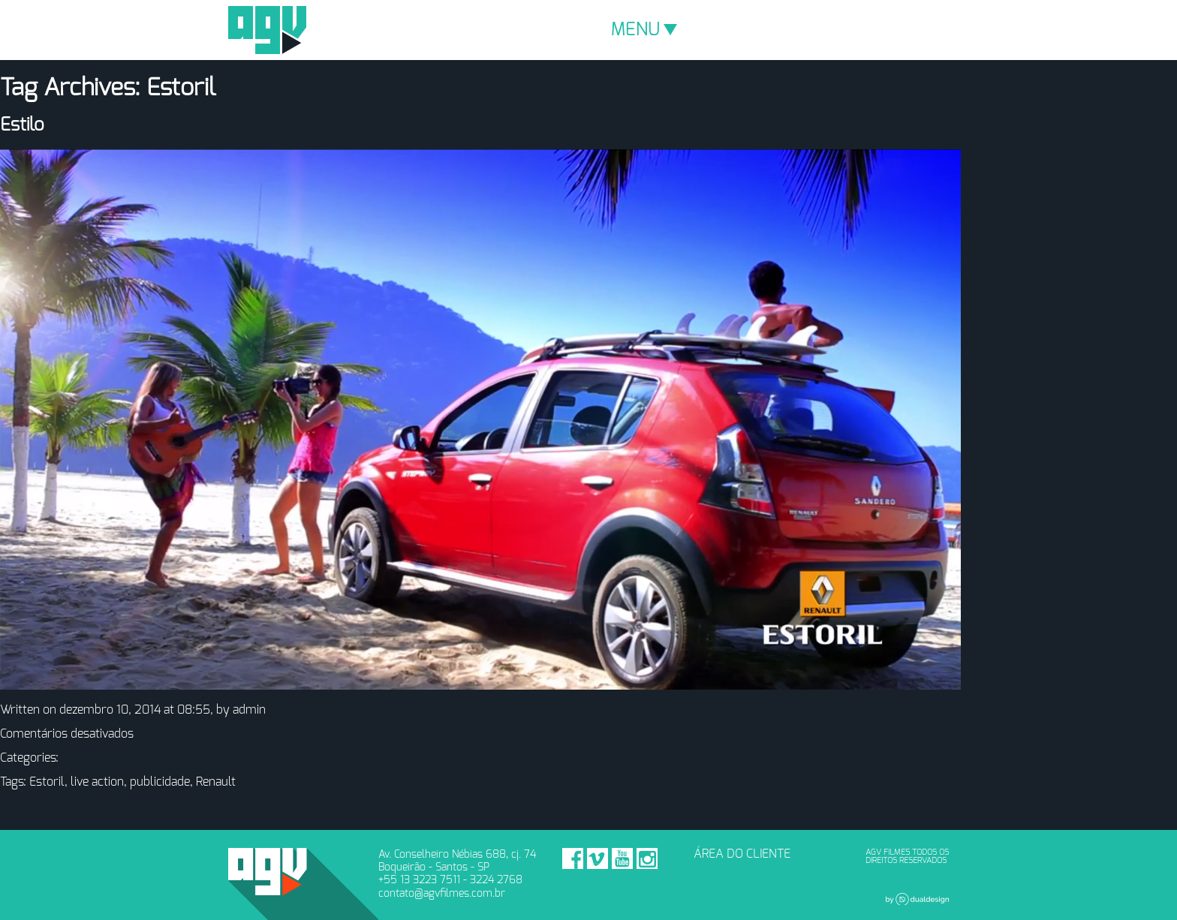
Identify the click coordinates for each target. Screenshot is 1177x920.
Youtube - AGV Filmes (622, 858)
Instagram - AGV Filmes (647, 858)
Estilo (22, 125)
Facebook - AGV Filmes (572, 858)
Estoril (47, 782)
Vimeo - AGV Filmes (597, 858)
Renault (216, 782)
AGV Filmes (267, 30)
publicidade (160, 782)
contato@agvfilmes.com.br (441, 893)
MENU (644, 30)
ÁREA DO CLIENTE (742, 854)
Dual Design (917, 899)
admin (249, 710)
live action (97, 782)
